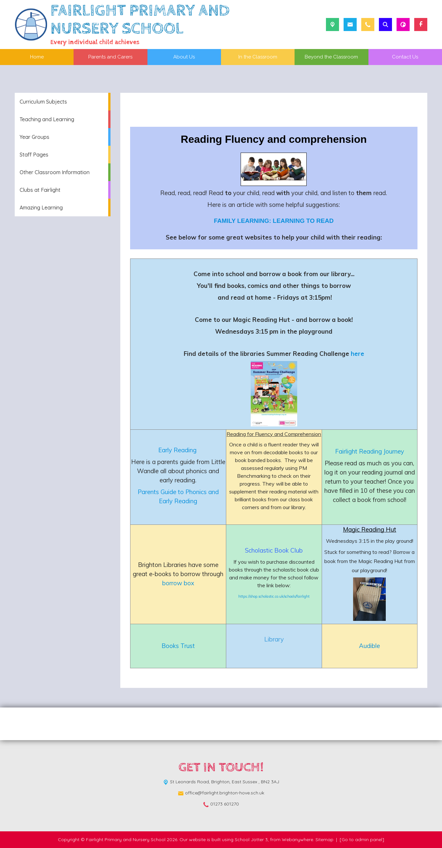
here (357, 353)
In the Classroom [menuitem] (257, 57)
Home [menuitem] (37, 57)
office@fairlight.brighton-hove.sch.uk (224, 793)
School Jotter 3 (251, 839)
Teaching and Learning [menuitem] (47, 119)
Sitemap (324, 839)
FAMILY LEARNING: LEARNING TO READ (273, 220)
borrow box (178, 583)
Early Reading (178, 450)
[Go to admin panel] (362, 839)
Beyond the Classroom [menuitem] (331, 57)
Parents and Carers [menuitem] (110, 57)
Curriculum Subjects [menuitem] (43, 101)
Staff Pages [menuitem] (34, 154)
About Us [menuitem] (184, 57)
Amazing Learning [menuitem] (41, 207)
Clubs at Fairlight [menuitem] (40, 190)
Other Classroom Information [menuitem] (55, 172)
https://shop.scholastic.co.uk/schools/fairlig (272, 596)
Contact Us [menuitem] (405, 57)
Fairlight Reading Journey (369, 451)
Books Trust (178, 646)
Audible (369, 646)
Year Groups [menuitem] (34, 137)
